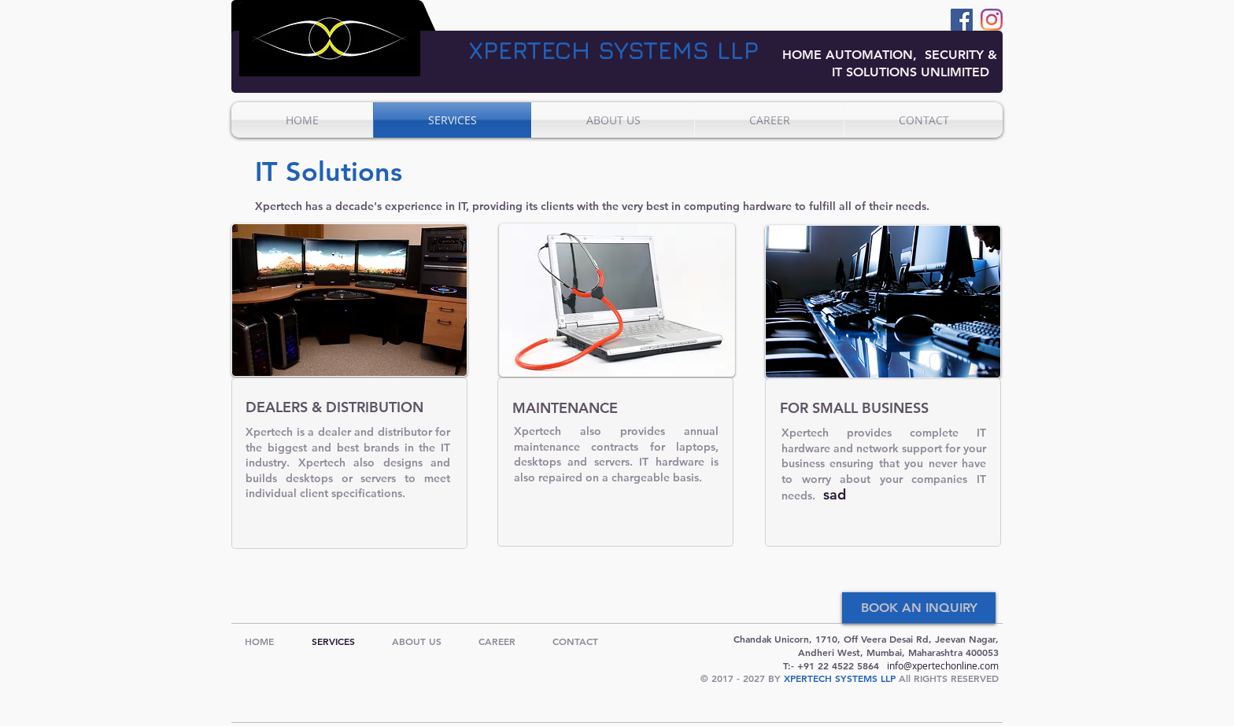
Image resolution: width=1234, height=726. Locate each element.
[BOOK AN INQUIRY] (919, 608)
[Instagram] (992, 20)
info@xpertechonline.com (943, 665)
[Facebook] (962, 20)
